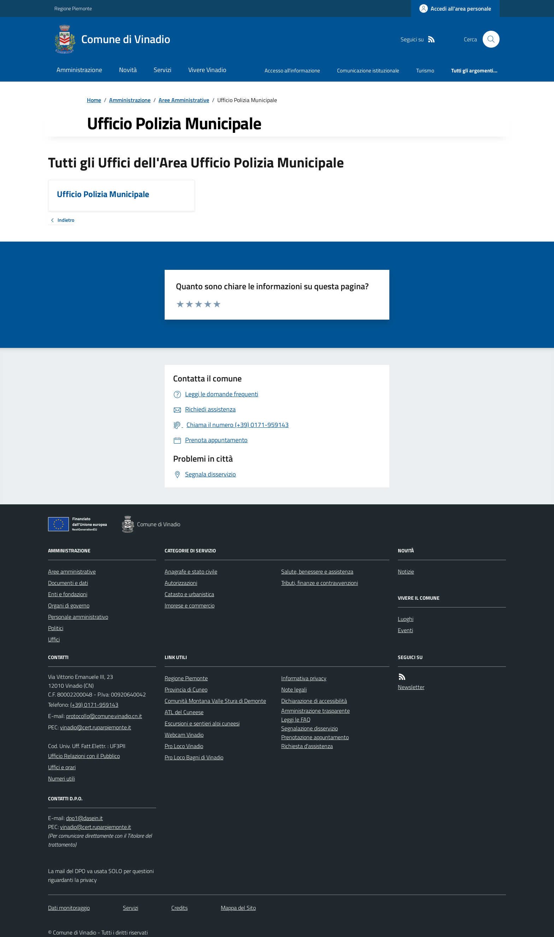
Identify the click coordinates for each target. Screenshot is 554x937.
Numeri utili (61, 778)
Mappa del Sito (238, 907)
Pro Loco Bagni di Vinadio (194, 757)
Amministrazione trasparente (315, 710)
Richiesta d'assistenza (307, 746)
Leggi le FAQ (296, 719)
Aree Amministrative (184, 100)
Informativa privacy (303, 678)
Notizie (406, 571)
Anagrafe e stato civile (191, 571)
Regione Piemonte (73, 8)
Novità (128, 70)
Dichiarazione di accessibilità (314, 700)
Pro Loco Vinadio (184, 746)
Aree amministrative (72, 571)
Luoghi (405, 619)
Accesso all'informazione (292, 70)
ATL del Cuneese (184, 712)
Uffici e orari (62, 767)
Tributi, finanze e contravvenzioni (319, 583)
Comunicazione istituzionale (368, 70)
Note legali (294, 689)
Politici (55, 628)
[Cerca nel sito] (488, 39)
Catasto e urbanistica (189, 594)
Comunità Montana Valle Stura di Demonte (215, 700)
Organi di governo (68, 605)
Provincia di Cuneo (186, 689)
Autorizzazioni (181, 583)
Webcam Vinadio (184, 734)
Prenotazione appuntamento (315, 737)
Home (94, 100)
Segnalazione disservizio (309, 728)
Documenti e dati (68, 583)
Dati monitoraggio (69, 907)
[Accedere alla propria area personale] (455, 8)
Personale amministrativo (78, 616)
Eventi (405, 630)
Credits (179, 907)
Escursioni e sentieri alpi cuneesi (202, 723)
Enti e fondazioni (67, 594)
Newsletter (411, 687)
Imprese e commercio (189, 605)
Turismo (425, 70)
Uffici (54, 639)
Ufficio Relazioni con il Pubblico (84, 756)
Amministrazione (79, 70)
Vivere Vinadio (207, 70)
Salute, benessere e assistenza (317, 571)
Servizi (162, 70)
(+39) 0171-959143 (94, 704)
